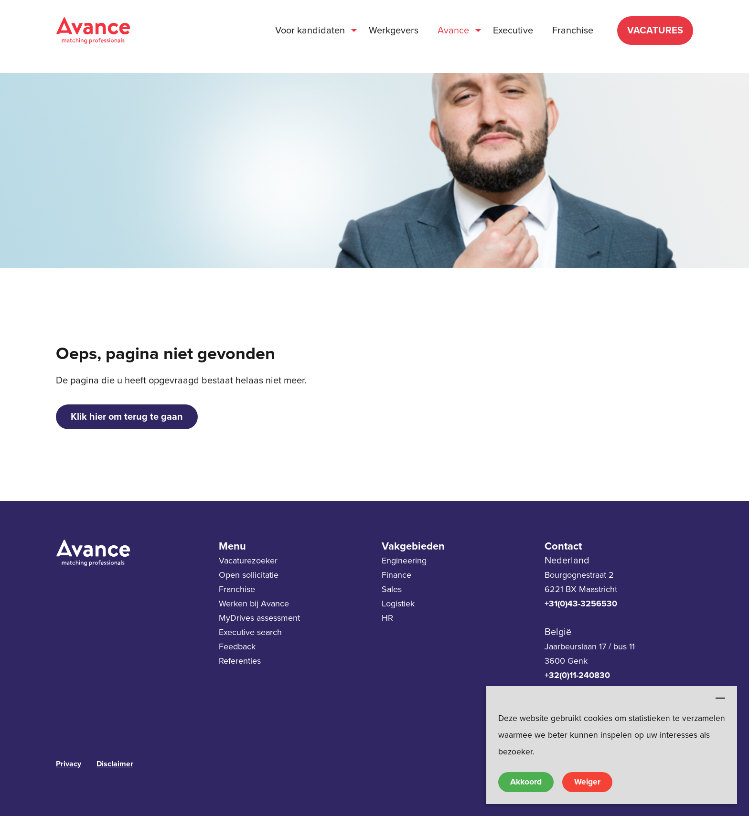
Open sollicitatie (248, 575)
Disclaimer (114, 764)
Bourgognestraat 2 (579, 575)
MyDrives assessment (259, 618)
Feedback (237, 646)
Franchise (237, 589)
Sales (392, 589)
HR (387, 618)
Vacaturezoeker (248, 560)
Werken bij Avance (254, 603)
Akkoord (526, 782)
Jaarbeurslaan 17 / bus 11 (590, 646)
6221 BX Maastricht (581, 589)
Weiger (587, 782)
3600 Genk (566, 661)
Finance (396, 575)
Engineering (404, 560)
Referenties (240, 661)
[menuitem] (312, 30)
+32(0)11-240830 (577, 675)
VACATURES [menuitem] (655, 30)
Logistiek (398, 603)
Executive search (250, 632)
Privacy (68, 764)
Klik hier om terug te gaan (127, 417)
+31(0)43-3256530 (581, 603)
